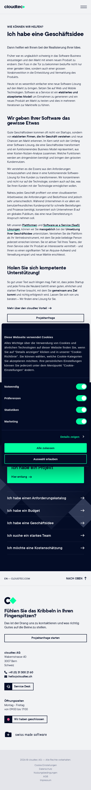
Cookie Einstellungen (45, 765)
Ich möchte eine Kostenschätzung (45, 548)
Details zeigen (69, 436)
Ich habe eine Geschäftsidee (45, 523)
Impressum (45, 780)
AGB (45, 776)
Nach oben (76, 578)
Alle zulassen (45, 448)
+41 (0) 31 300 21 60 (18, 672)
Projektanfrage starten (45, 638)
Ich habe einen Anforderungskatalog (45, 498)
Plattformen (29, 225)
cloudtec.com (20, 578)
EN (6, 578)
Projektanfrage (45, 318)
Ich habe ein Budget (45, 510)
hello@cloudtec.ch (18, 676)
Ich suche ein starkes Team (45, 535)
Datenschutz (45, 769)
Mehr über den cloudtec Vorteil (29, 308)
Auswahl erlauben (45, 458)
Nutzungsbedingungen (45, 772)
